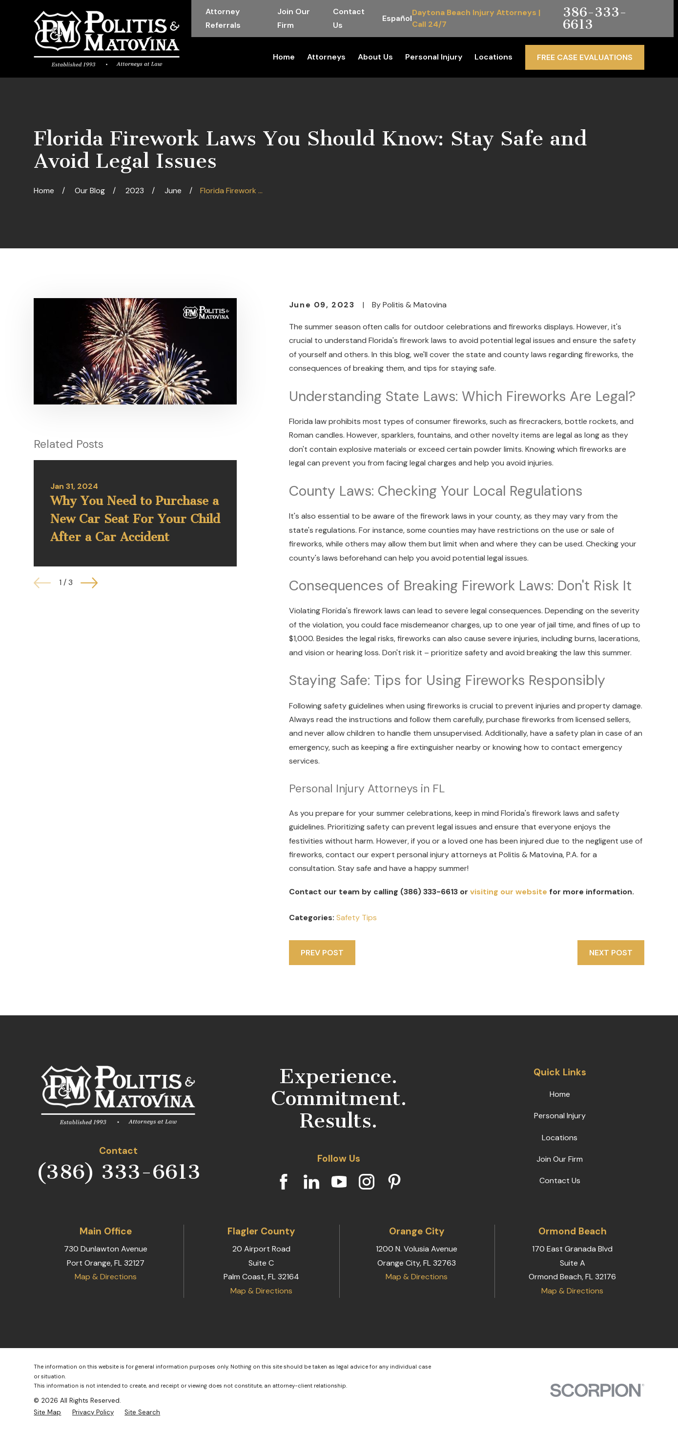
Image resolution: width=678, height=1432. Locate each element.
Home (560, 1094)
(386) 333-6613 (118, 1171)
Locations (559, 1137)
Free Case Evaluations (585, 57)
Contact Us (559, 1180)
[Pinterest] (394, 1182)
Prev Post (322, 953)
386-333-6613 (595, 18)
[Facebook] (283, 1182)
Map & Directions (106, 1276)
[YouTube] (339, 1182)
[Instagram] (366, 1182)
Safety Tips (356, 917)
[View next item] (89, 582)
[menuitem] (47, 1412)
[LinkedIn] (311, 1182)
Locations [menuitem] (493, 57)
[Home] (107, 39)
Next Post (611, 953)
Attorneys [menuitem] (326, 57)
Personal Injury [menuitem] (433, 57)
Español (397, 18)
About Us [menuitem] (375, 57)
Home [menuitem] (284, 57)
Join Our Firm (559, 1159)
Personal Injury (560, 1115)
